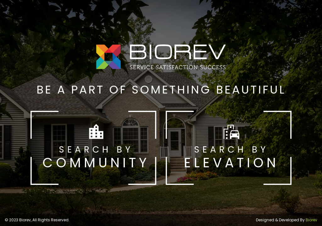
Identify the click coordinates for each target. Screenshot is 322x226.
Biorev (311, 220)
